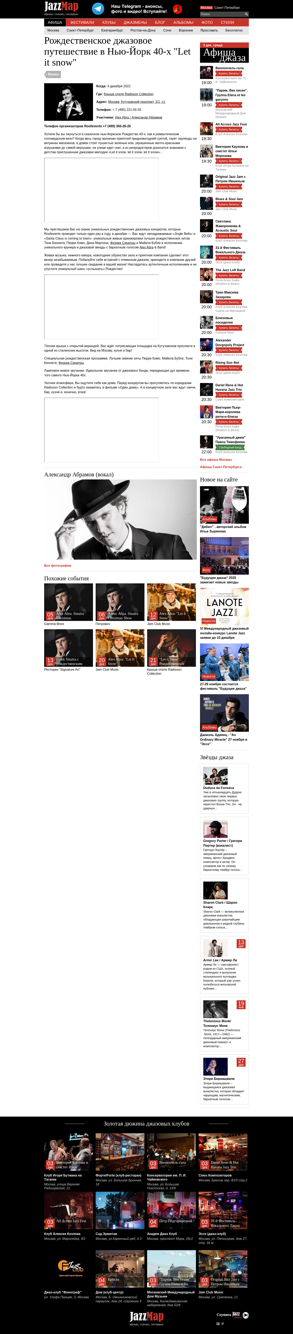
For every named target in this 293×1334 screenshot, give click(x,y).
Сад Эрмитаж (106, 1234)
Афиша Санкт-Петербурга (221, 467)
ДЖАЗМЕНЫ (135, 22)
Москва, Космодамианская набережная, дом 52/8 (167, 1303)
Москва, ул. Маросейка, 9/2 (64, 1238)
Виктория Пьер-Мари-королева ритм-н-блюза (228, 412)
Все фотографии (57, 565)
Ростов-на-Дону (143, 30)
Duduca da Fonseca (218, 788)
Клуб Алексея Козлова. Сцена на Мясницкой (231, 308)
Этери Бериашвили (219, 1078)
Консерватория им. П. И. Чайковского (230, 79)
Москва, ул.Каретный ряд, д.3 (118, 1238)
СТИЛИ (227, 22)
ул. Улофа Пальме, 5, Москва (66, 1297)
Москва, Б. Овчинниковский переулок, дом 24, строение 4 (118, 1299)
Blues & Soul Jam (229, 199)
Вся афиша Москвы (216, 459)
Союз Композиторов (229, 399)
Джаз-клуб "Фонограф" (63, 1292)
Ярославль (209, 30)
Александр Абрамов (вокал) (79, 474)
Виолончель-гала (229, 68)
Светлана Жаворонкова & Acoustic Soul (228, 226)
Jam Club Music (171, 604)
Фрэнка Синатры (122, 243)
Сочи (167, 30)
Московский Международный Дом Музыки (230, 113)
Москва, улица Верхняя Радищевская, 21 (62, 1186)
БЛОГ (160, 22)
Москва (206, 7)
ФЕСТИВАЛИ (82, 22)
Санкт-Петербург (227, 7)
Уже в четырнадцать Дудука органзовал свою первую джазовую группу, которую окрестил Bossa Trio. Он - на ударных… (222, 800)
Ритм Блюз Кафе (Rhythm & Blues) (227, 281)
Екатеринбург (112, 30)
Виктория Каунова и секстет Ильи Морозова (231, 151)
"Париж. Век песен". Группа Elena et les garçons (231, 95)
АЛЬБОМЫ (184, 22)
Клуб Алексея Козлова (231, 134)
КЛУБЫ (109, 22)
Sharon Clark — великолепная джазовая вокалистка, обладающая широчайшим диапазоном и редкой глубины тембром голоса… (223, 919)
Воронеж (186, 30)
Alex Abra (146, 247)
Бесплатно (234, 30)
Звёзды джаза (216, 757)
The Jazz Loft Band (230, 270)
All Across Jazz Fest (231, 124)
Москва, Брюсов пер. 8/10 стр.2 (223, 1180)
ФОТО (207, 22)
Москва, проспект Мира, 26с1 (170, 1238)
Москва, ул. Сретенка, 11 (218, 1297)
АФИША (55, 22)
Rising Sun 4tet (227, 362)
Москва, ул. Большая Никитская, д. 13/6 (163, 1186)
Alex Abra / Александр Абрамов (138, 117)
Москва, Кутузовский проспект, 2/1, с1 (136, 102)
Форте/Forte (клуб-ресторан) (118, 1175)
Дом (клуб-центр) (109, 1292)
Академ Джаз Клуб (162, 1234)
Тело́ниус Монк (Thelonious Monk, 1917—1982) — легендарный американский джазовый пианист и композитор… (222, 1038)
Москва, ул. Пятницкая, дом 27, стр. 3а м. (223, 1240)
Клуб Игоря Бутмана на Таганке (232, 167)
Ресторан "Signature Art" (68, 650)
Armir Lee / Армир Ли (220, 960)
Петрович (120, 604)
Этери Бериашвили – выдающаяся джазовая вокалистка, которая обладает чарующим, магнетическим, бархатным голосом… (223, 1091)
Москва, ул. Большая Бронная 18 (118, 1182)
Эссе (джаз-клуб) (227, 262)
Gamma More (68, 604)
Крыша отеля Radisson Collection (128, 94)
